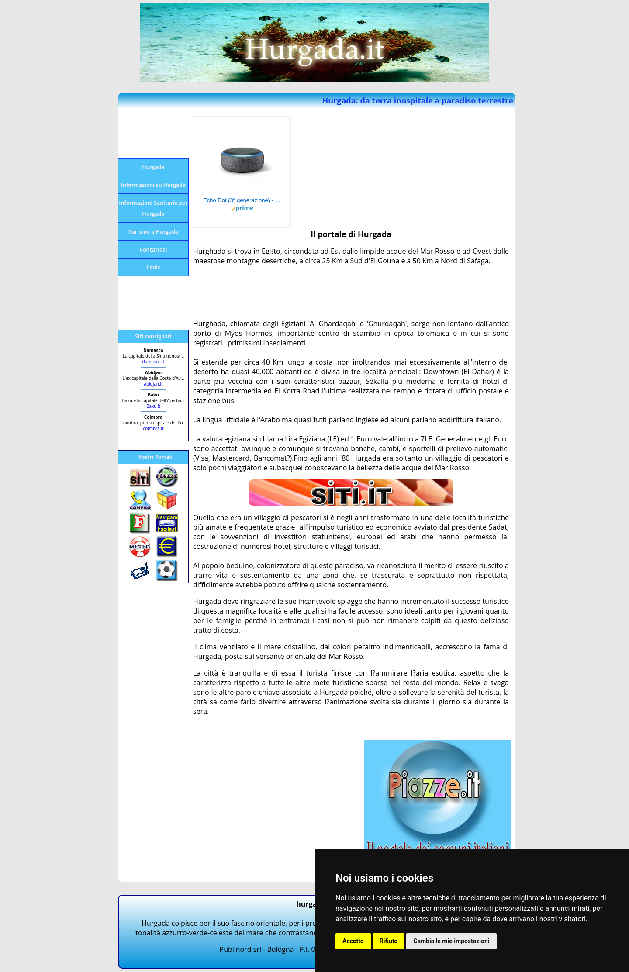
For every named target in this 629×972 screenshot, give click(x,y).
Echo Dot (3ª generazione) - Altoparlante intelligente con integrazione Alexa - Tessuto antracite (242, 200)
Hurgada (153, 167)
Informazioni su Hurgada (153, 185)
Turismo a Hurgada (153, 231)
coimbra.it (153, 428)
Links (153, 267)
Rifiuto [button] (389, 941)
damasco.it (153, 361)
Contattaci (153, 249)
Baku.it (153, 406)
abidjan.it (153, 384)
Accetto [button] (353, 941)
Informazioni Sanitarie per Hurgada (153, 208)
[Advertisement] (153, 133)
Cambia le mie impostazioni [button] (451, 941)
